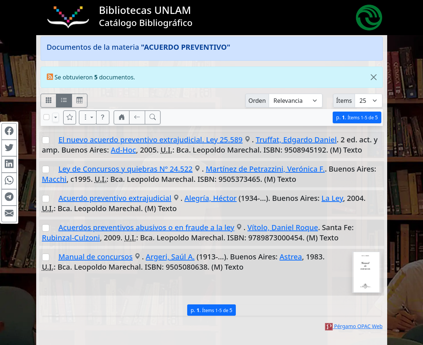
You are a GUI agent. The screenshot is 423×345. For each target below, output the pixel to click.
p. (357, 117)
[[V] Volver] (137, 117)
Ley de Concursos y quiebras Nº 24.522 (125, 169)
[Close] (373, 77)
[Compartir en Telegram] (9, 197)
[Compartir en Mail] (9, 213)
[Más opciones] (88, 117)
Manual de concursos (95, 257)
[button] (102, 117)
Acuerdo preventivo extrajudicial (114, 198)
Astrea (291, 257)
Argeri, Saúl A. (170, 257)
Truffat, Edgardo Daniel (296, 140)
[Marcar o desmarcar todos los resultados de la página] (46, 117)
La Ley (332, 198)
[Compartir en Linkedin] (9, 164)
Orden (257, 101)
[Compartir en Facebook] (9, 131)
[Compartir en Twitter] (9, 147)
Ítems (344, 101)
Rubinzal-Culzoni (71, 238)
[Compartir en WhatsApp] (9, 180)
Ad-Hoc (123, 150)
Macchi (54, 179)
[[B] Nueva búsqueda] (153, 117)
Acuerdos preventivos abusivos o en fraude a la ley (146, 227)
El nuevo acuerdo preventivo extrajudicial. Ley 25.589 (150, 140)
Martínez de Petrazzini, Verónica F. (265, 169)
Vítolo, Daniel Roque (283, 227)
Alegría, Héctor (210, 198)
